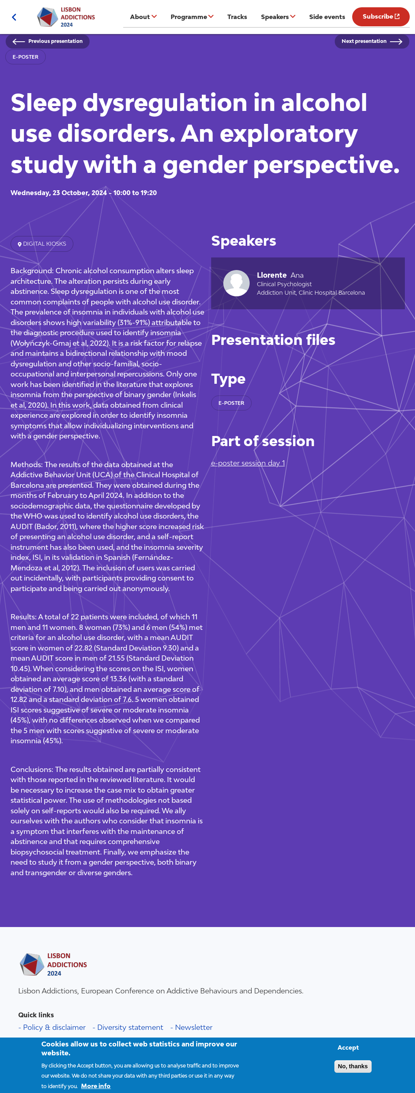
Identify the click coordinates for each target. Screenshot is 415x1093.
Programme (189, 16)
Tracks (237, 16)
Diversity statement (130, 1027)
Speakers (275, 16)
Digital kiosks (43, 243)
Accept (348, 1052)
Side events (327, 16)
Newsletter (193, 1027)
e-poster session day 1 (248, 463)
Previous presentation (55, 41)
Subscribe (378, 16)
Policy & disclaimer (54, 1027)
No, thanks (353, 1071)
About (140, 16)
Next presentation (364, 41)
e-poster (26, 57)
